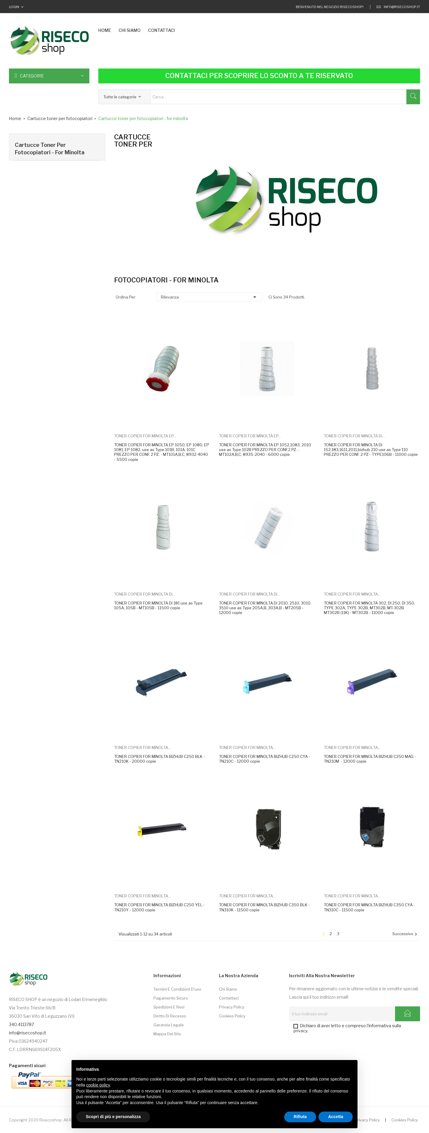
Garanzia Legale (168, 1024)
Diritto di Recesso (169, 1016)
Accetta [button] (335, 1116)
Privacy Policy (231, 1007)
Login (14, 7)
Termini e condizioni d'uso (177, 989)
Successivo (405, 934)
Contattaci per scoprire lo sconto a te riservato (259, 76)
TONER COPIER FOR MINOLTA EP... (145, 436)
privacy (300, 1030)
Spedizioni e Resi (168, 1007)
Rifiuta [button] (300, 1116)
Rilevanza (209, 297)
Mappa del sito (167, 1033)
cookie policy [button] (98, 1085)
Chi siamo (228, 989)
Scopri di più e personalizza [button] (113, 1116)
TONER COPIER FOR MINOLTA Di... (354, 436)
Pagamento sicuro (170, 998)
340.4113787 (21, 1024)
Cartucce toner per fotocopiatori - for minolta (49, 149)
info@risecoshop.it (398, 7)
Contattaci (229, 998)
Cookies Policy (232, 1016)
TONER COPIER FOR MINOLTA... (352, 594)
